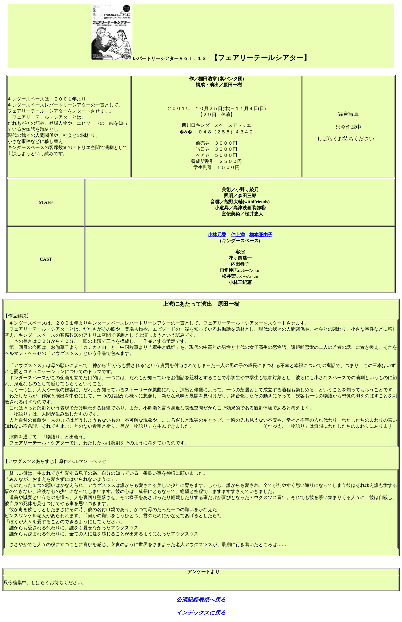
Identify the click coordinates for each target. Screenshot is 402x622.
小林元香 (217, 234)
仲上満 (238, 234)
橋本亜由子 (260, 234)
